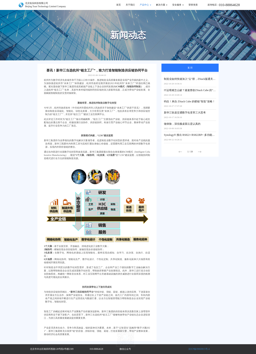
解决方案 (162, 5)
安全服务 (178, 5)
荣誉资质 (193, 5)
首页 (118, 5)
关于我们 (130, 5)
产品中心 (145, 5)
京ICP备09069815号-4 (199, 349)
